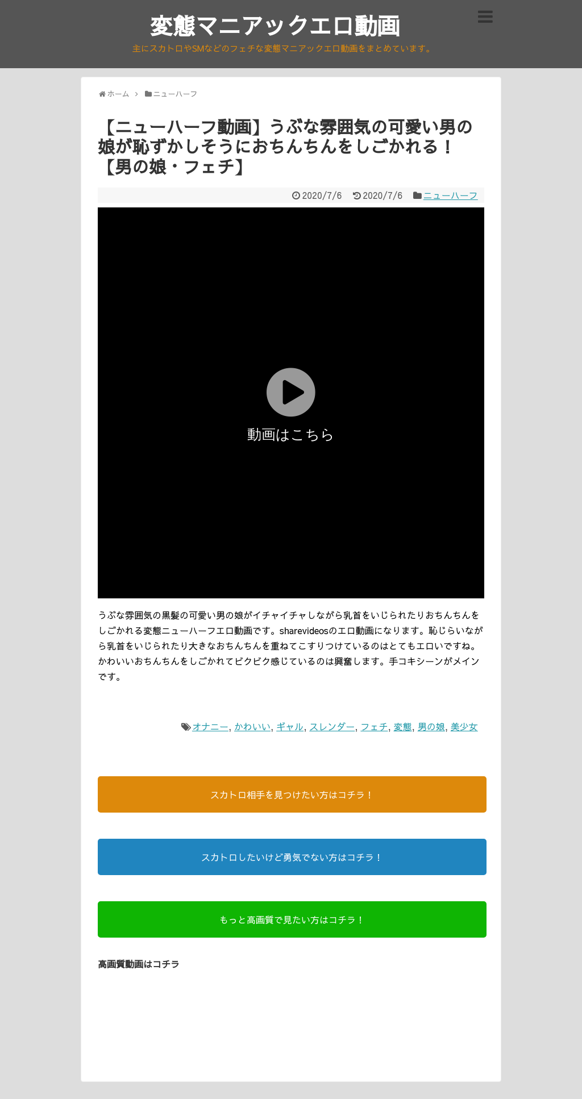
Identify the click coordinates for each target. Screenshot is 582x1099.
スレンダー (332, 726)
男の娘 (431, 726)
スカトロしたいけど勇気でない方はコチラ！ (292, 857)
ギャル (290, 726)
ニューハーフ (450, 195)
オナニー (210, 726)
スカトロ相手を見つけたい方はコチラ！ (292, 794)
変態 (403, 726)
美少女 (464, 726)
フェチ (374, 726)
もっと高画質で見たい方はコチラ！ (292, 919)
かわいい (252, 726)
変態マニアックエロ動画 (275, 25)
